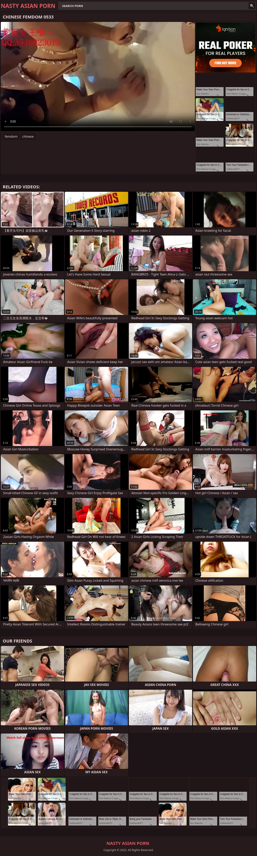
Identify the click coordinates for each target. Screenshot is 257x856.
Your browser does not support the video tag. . (98, 76)
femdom (11, 136)
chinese (28, 136)
